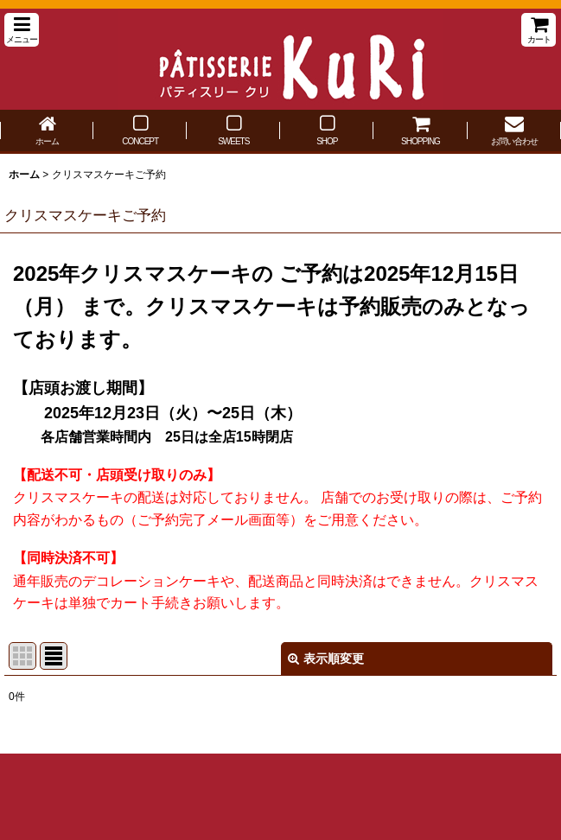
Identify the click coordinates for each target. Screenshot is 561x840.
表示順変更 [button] (326, 658)
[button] (21, 30)
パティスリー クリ (280, 59)
